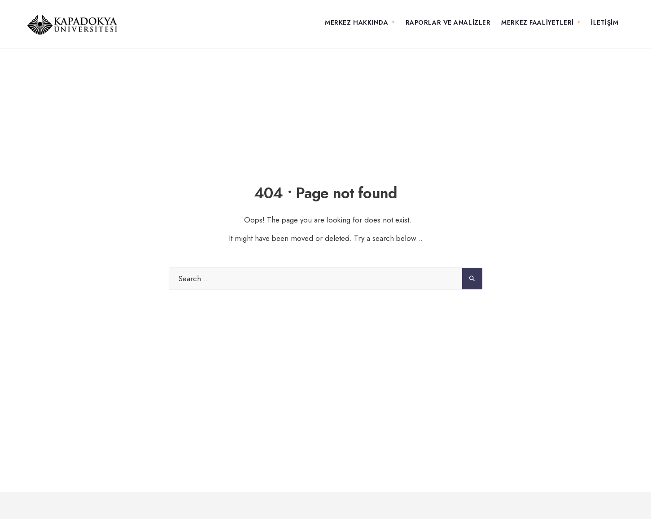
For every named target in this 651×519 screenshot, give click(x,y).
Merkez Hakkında (356, 22)
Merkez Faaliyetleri (537, 22)
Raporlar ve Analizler (448, 22)
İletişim (604, 22)
